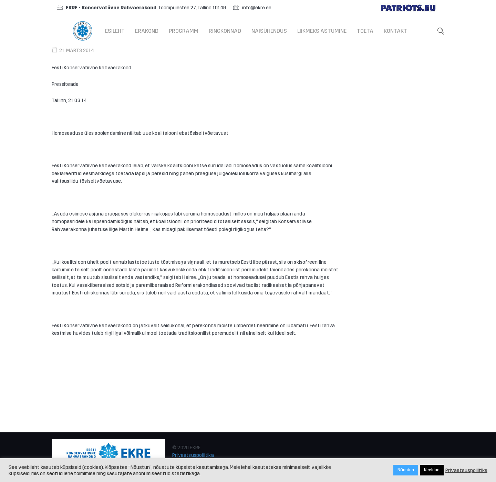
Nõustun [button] (405, 470)
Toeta (365, 31)
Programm (183, 31)
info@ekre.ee (256, 8)
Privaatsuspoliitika (193, 455)
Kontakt (395, 31)
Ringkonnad (225, 31)
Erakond (146, 31)
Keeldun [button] (432, 470)
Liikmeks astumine (322, 31)
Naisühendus (269, 31)
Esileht (115, 31)
